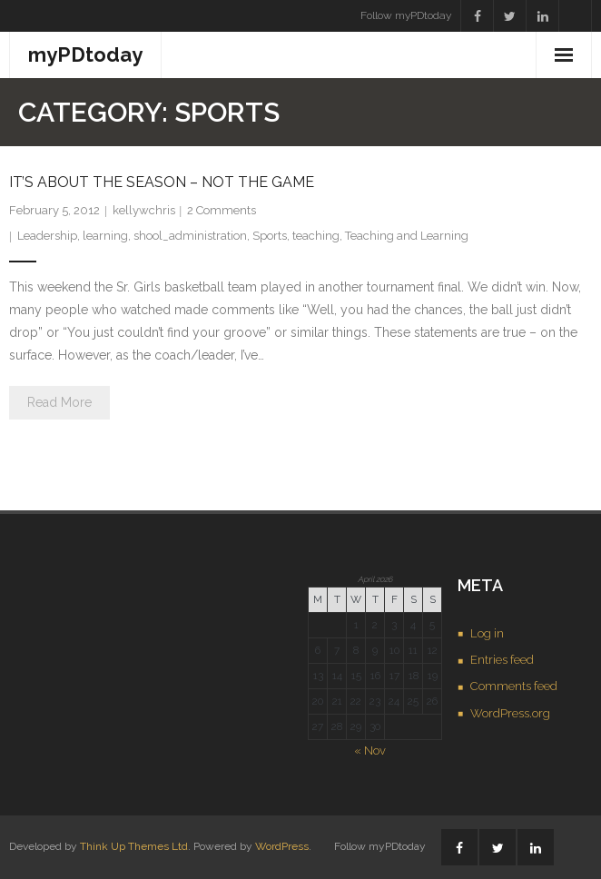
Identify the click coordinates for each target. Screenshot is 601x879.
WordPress (282, 846)
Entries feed (502, 660)
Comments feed (513, 686)
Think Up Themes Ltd (134, 846)
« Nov (370, 750)
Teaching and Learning (406, 235)
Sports (269, 235)
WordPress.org (510, 713)
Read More (59, 402)
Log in (487, 633)
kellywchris (144, 210)
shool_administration (190, 235)
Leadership (47, 235)
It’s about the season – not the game (161, 182)
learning (105, 235)
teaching (316, 235)
